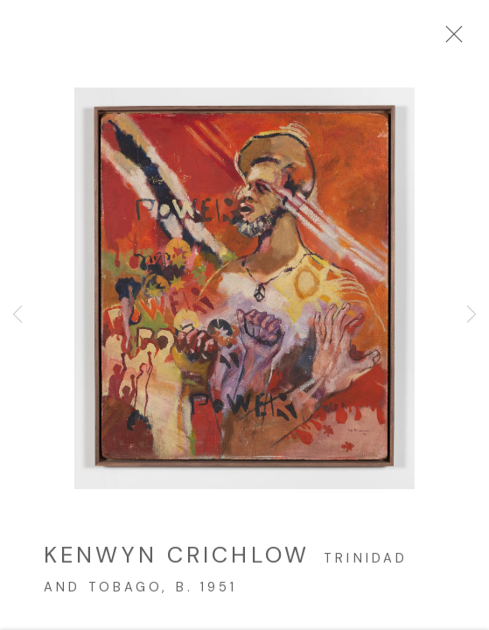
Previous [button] (17, 315)
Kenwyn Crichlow (177, 559)
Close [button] (450, 39)
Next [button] (471, 315)
